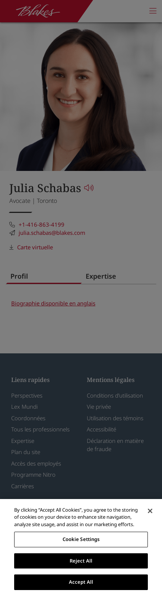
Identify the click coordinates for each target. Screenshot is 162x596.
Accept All (81, 582)
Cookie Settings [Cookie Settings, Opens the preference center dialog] (81, 539)
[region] (81, 547)
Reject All (81, 560)
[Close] (150, 511)
